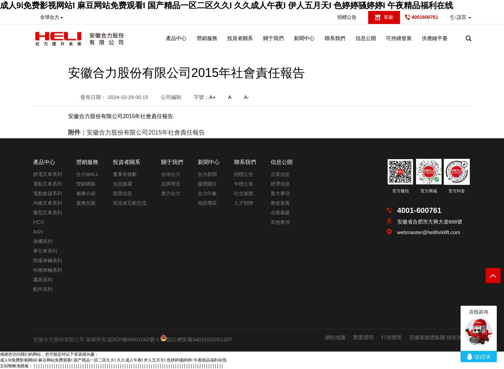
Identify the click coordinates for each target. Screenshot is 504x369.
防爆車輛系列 (47, 260)
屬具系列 (42, 279)
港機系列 (42, 241)
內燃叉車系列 (47, 203)
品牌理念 (170, 184)
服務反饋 (85, 203)
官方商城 (429, 191)
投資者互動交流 (129, 203)
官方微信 (400, 191)
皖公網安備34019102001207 (199, 339)
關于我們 (273, 38)
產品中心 (176, 38)
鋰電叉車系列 (47, 174)
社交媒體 (243, 193)
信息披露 (122, 184)
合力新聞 (207, 174)
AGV (38, 231)
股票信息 (122, 193)
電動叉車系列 (47, 184)
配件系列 (42, 289)
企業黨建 (280, 212)
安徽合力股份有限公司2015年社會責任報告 (146, 132)
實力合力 (170, 193)
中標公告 (243, 184)
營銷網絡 (85, 184)
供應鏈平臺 (435, 38)
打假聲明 (391, 337)
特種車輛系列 (47, 270)
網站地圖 (335, 337)
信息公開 (366, 38)
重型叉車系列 (47, 212)
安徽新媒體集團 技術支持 (438, 337)
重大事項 (280, 193)
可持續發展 (399, 38)
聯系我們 (335, 38)
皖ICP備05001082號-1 (133, 339)
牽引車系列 (45, 251)
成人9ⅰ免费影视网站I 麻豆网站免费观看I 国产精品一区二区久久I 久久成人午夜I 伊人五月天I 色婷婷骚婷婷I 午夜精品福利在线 (226, 5)
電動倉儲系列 (47, 193)
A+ (212, 97)
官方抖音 (457, 191)
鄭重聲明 (363, 337)
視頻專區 (207, 203)
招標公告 (347, 17)
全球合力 (170, 174)
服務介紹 (85, 193)
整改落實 (280, 203)
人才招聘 (243, 203)
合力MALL (87, 174)
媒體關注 (207, 184)
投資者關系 (240, 38)
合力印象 (207, 193)
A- (246, 97)
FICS (38, 222)
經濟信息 (280, 184)
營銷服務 (207, 38)
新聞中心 (304, 38)
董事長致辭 (125, 174)
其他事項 (280, 222)
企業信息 (280, 174)
